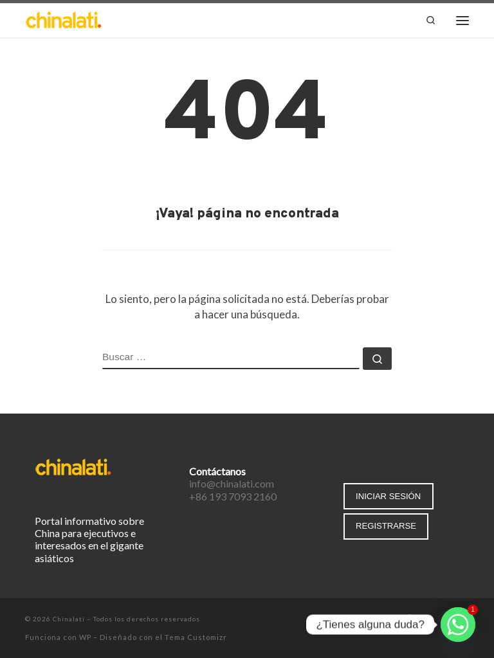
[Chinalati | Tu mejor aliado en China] (63, 19)
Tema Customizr (196, 637)
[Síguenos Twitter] (427, 619)
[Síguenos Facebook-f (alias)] (409, 619)
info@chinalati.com (231, 483)
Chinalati (69, 619)
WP (85, 637)
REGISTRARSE (386, 526)
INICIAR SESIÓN (388, 496)
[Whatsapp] (458, 624)
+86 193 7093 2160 (233, 496)
